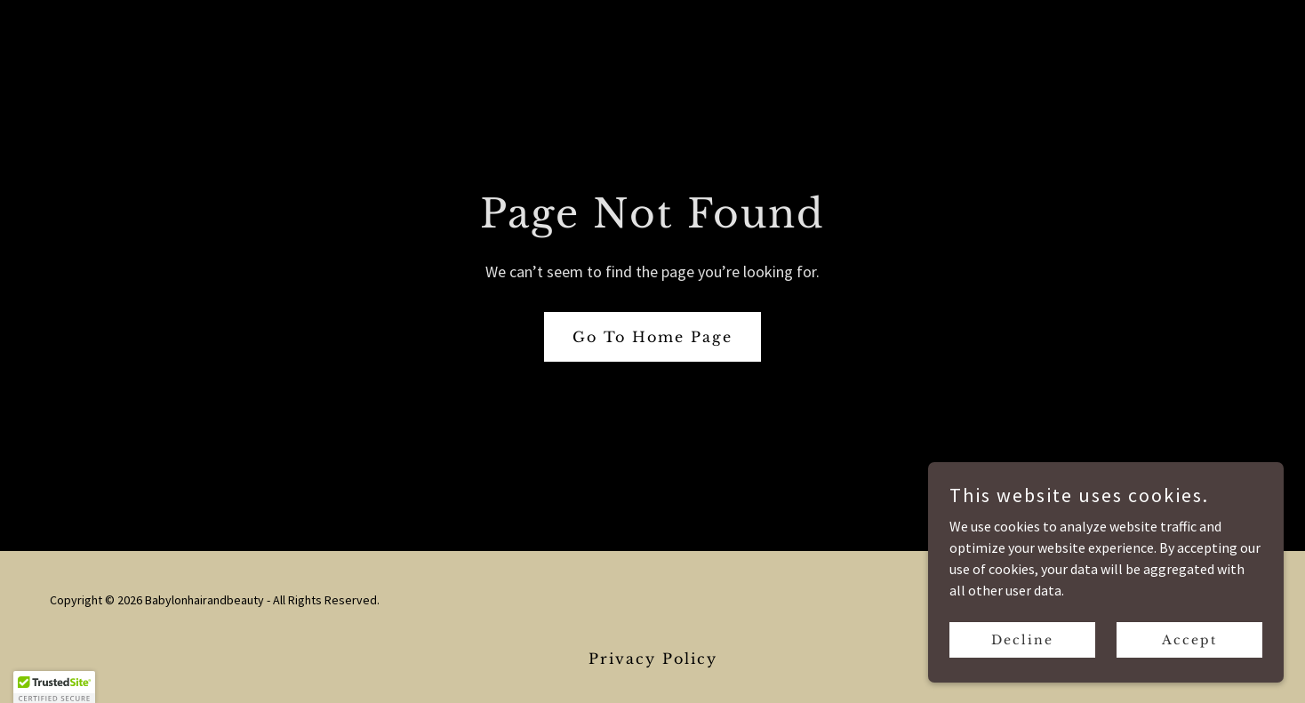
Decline (1022, 639)
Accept (1189, 639)
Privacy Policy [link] (652, 658)
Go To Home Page (652, 337)
